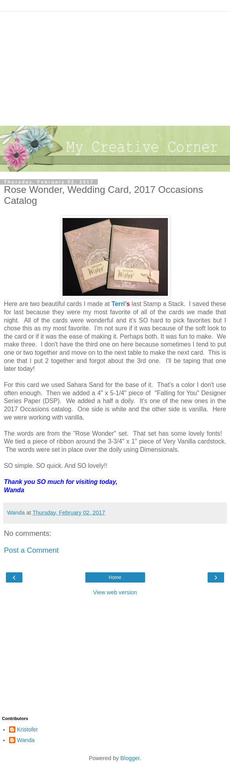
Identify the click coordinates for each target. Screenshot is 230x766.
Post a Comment (31, 550)
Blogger (130, 758)
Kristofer (27, 729)
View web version (115, 592)
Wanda (26, 740)
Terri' (119, 304)
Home (115, 577)
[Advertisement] (115, 67)
